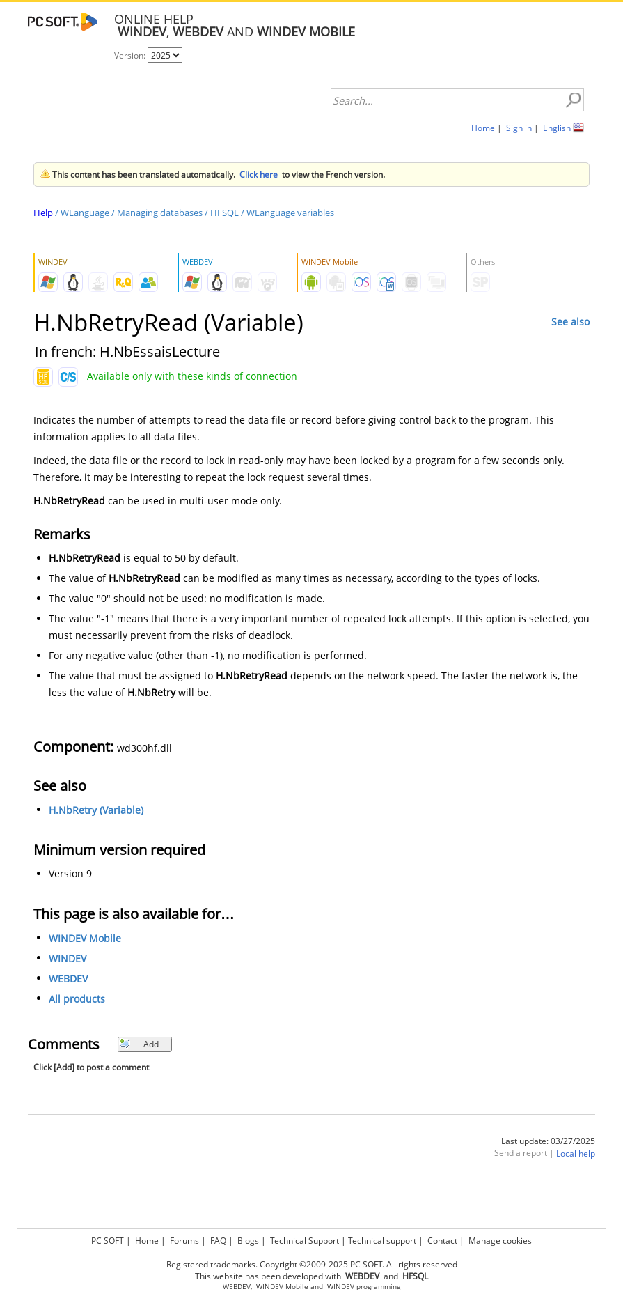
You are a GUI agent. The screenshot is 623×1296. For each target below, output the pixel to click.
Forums (184, 1241)
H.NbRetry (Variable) (96, 810)
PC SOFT (107, 1241)
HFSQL (224, 212)
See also (570, 321)
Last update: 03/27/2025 (548, 1141)
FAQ (218, 1241)
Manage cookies (500, 1241)
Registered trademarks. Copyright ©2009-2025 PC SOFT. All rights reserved (311, 1264)
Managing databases (160, 212)
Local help (575, 1153)
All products (77, 998)
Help (43, 212)
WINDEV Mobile (85, 938)
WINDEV (67, 958)
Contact (442, 1241)
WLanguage (85, 212)
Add (139, 1044)
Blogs (248, 1241)
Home (483, 128)
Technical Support (304, 1241)
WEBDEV (68, 978)
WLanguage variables (290, 212)
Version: (131, 55)
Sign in (519, 128)
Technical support (382, 1241)
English (557, 128)
